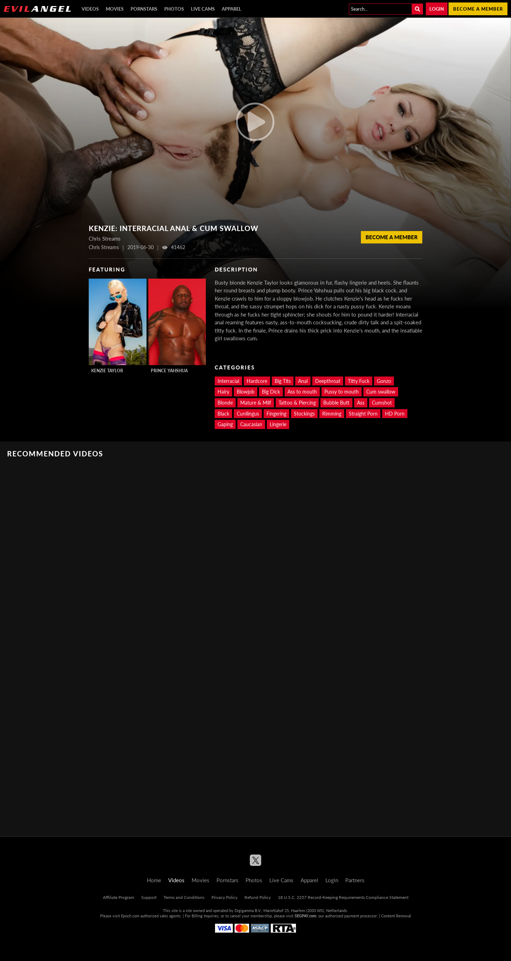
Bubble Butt (336, 403)
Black (223, 414)
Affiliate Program (118, 897)
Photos (174, 9)
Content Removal (396, 915)
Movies (114, 9)
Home (154, 880)
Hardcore (257, 381)
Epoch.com (130, 915)
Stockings (304, 414)
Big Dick (271, 392)
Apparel (231, 9)
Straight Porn (363, 414)
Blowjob (245, 392)
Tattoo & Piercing (297, 403)
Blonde (225, 403)
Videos (90, 9)
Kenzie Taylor (107, 370)
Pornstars (144, 9)
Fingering (276, 414)
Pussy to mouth (341, 392)
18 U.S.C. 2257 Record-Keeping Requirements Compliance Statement (343, 897)
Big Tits (283, 381)
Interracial (228, 381)
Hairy (223, 392)
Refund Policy (257, 897)
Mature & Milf (255, 403)
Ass (360, 403)
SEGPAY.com (305, 915)
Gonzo (384, 381)
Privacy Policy (224, 897)
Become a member (478, 9)
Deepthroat (327, 381)
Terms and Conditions (184, 897)
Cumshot (382, 403)
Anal (303, 381)
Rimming (331, 414)
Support (148, 897)
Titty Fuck (358, 381)
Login (436, 9)
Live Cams (203, 9)
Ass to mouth (302, 392)
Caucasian (251, 424)
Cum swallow (380, 392)
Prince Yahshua (169, 370)
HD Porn (395, 414)
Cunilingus (248, 414)
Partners (354, 880)
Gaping (225, 424)
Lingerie (278, 424)
